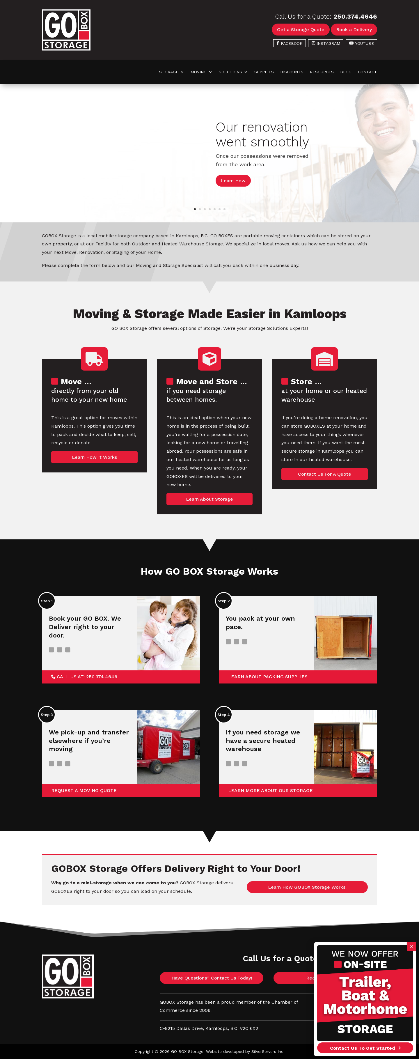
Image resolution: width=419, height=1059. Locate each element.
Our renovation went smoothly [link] (262, 134)
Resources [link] (322, 72)
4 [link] (210, 209)
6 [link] (220, 209)
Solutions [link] (230, 72)
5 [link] (215, 209)
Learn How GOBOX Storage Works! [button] (307, 887)
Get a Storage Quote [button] (300, 29)
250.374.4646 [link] (355, 16)
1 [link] (195, 209)
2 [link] (200, 209)
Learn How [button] (233, 180)
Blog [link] (345, 72)
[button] (349, 1027)
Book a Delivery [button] (354, 29)
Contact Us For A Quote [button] (324, 474)
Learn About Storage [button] (209, 499)
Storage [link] (168, 72)
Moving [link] (199, 72)
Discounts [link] (291, 72)
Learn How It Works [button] (94, 457)
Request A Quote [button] (325, 978)
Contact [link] (367, 72)
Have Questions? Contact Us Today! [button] (211, 978)
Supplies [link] (264, 72)
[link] (66, 49)
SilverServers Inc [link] (267, 1051)
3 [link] (205, 209)
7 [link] (224, 209)
